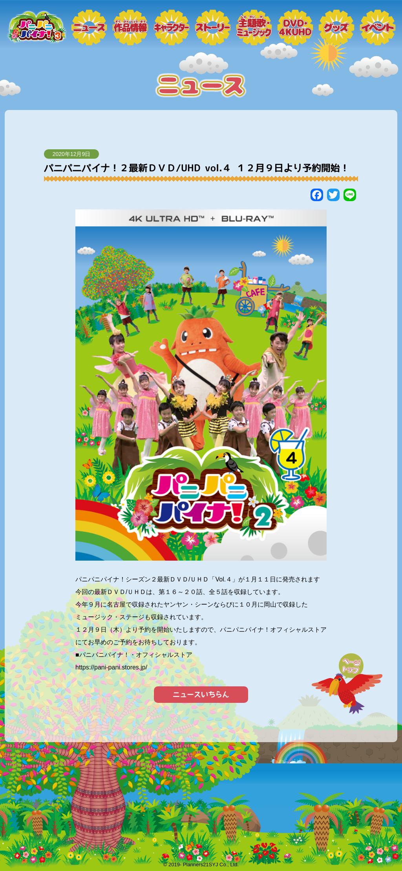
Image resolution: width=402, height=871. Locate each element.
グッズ (336, 27)
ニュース (89, 27)
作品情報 (130, 27)
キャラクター (171, 27)
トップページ (36, 27)
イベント (377, 27)
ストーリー (212, 27)
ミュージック (254, 27)
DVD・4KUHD (295, 27)
